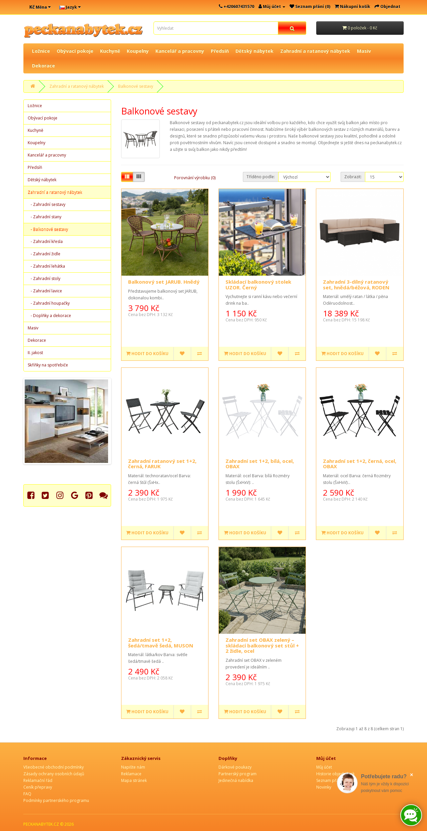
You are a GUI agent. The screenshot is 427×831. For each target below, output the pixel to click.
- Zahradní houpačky (49, 303)
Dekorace (43, 65)
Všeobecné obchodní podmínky (53, 767)
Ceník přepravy (37, 787)
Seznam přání (329, 780)
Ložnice (41, 51)
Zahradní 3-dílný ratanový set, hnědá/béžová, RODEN (356, 284)
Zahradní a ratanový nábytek (315, 51)
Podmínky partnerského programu (56, 800)
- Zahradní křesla (45, 241)
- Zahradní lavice (45, 291)
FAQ (27, 794)
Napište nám (133, 767)
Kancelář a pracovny (179, 51)
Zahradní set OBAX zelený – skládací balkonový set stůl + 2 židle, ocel (262, 645)
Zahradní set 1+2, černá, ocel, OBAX (359, 464)
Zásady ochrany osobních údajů (53, 774)
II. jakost (35, 352)
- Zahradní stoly (44, 278)
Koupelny (138, 51)
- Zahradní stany (44, 217)
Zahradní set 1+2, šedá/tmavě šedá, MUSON (160, 642)
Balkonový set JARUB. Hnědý (163, 281)
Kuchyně (110, 51)
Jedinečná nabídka (236, 780)
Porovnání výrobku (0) (195, 178)
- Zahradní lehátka (46, 266)
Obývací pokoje (75, 51)
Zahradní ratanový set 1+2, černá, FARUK (162, 464)
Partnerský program (238, 774)
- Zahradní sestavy (46, 204)
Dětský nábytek (255, 51)
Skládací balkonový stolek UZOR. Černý (258, 284)
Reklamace (131, 774)
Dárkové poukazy (235, 767)
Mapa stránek (134, 780)
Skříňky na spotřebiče (48, 365)
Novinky (323, 787)
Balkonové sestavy (135, 86)
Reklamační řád (37, 780)
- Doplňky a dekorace (49, 315)
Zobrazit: (353, 177)
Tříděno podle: (261, 177)
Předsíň (220, 51)
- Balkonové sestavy (48, 229)
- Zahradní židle (44, 254)
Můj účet (324, 767)
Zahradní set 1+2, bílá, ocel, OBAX (260, 464)
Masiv (364, 51)
